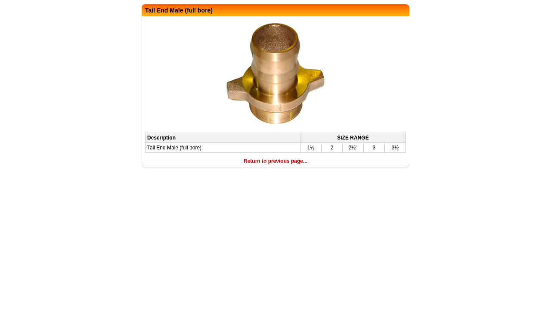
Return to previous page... (275, 161)
